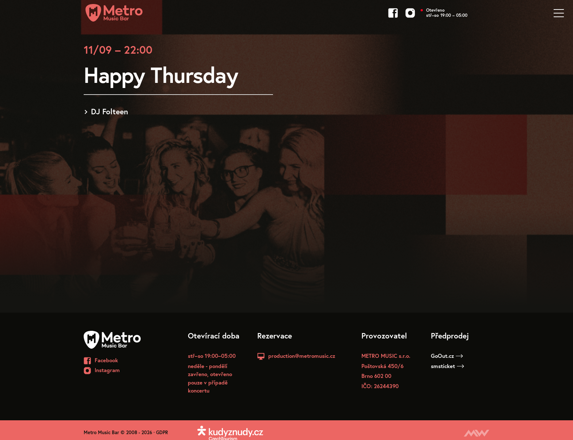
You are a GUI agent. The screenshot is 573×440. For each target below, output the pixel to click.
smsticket (447, 366)
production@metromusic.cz (301, 355)
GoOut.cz (447, 355)
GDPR (162, 432)
